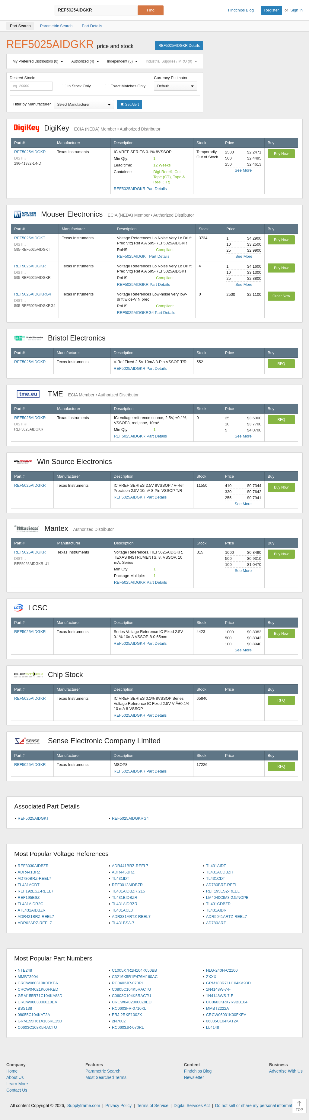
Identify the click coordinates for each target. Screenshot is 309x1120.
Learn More (17, 1083)
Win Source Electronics (66, 461)
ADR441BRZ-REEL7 (130, 865)
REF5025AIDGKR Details (179, 46)
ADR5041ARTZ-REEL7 (226, 916)
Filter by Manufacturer (32, 104)
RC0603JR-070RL (128, 1027)
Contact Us (16, 1090)
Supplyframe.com (83, 1105)
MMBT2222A (217, 1008)
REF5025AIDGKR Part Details (140, 188)
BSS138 (25, 1008)
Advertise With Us (286, 1071)
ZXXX (211, 976)
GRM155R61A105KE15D (40, 1021)
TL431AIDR (216, 910)
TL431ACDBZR (219, 872)
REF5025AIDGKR (30, 152)
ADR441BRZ (29, 872)
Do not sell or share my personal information (256, 1105)
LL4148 (212, 1027)
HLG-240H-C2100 (222, 970)
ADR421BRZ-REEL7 (36, 916)
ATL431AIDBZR (32, 910)
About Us (15, 1077)
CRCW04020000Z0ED (132, 1002)
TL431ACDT (29, 885)
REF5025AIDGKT (29, 238)
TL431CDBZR (218, 904)
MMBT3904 (28, 976)
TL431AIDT (216, 865)
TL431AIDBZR (125, 904)
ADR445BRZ (123, 872)
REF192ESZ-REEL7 (36, 891)
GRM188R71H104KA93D (228, 983)
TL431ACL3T (123, 910)
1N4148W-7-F (218, 989)
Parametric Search (102, 1071)
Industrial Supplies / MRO (173, 61)
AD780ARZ (216, 923)
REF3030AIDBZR (33, 865)
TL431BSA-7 (123, 923)
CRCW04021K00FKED (38, 989)
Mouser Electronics (104, 214)
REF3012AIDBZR (127, 885)
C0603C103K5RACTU (37, 1027)
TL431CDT (215, 878)
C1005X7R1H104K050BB (134, 970)
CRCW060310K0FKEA (38, 983)
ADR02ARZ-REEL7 (35, 923)
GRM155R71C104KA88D (40, 995)
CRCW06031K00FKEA (226, 1014)
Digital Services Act (192, 1105)
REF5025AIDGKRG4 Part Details (146, 312)
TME (76, 394)
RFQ (281, 364)
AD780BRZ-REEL (221, 885)
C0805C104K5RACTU (131, 989)
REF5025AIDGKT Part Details (143, 256)
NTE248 (25, 970)
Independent (123, 61)
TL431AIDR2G (30, 904)
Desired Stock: (31, 83)
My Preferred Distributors (39, 61)
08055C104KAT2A (34, 1014)
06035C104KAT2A (222, 1021)
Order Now (281, 296)
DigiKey (87, 128)
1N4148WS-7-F (219, 995)
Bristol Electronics (63, 338)
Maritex (64, 528)
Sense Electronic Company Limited (90, 741)
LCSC (34, 608)
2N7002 (119, 1021)
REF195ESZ (29, 897)
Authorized (87, 61)
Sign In (297, 10)
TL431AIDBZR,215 (128, 891)
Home (12, 1071)
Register (271, 10)
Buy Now (281, 154)
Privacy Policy (118, 1105)
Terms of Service (152, 1105)
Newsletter (194, 1077)
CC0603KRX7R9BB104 (226, 1002)
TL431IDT (120, 878)
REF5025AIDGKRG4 (32, 294)
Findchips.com (26, 10)
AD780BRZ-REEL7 (34, 878)
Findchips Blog (241, 10)
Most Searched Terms (105, 1077)
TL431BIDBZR (125, 897)
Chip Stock (51, 674)
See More (243, 170)
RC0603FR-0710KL (129, 1008)
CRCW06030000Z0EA (37, 1002)
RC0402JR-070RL (128, 983)
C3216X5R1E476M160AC (135, 976)
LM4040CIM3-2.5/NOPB (227, 897)
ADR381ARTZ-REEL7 (131, 916)
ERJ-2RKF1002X (127, 1014)
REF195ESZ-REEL (223, 891)
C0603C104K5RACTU (131, 995)
